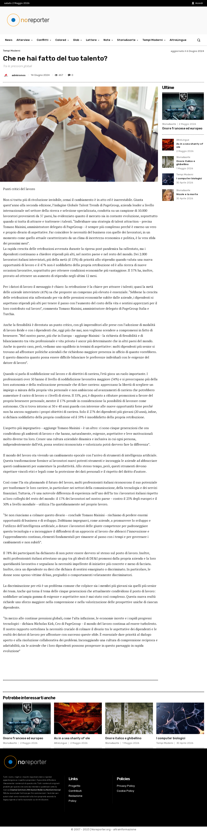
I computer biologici (189, 178)
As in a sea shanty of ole (72, 738)
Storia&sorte (169, 124)
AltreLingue (182, 140)
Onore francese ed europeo (182, 128)
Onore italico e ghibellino (185, 162)
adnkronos (18, 75)
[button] (198, 40)
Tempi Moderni (11, 50)
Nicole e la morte (187, 194)
